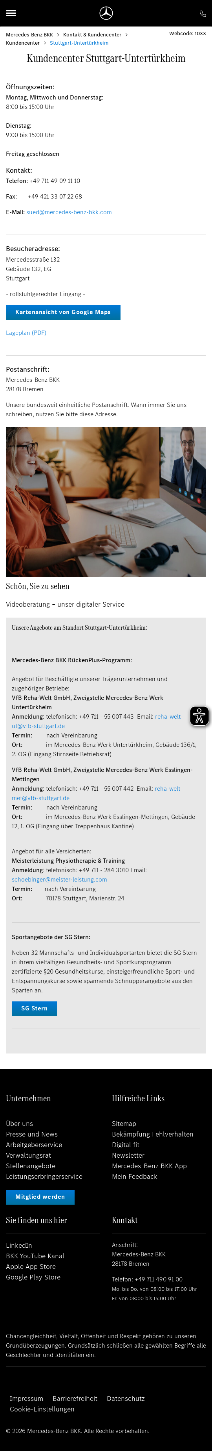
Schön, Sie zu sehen (37, 586)
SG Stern (34, 1008)
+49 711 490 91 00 (159, 1279)
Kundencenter (23, 43)
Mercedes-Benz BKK (29, 34)
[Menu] (11, 13)
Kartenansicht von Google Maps (63, 312)
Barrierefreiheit (75, 1398)
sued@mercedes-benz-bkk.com (69, 212)
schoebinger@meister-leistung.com (59, 879)
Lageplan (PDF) (26, 333)
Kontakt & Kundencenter (92, 34)
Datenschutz (126, 1398)
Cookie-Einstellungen (42, 1409)
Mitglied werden (40, 1197)
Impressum (26, 1398)
